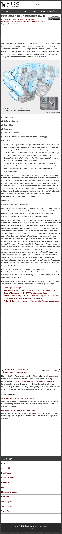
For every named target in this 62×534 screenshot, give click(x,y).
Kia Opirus (5, 482)
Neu (18, 11)
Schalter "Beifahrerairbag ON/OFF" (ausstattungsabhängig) (26, 293)
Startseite (8, 11)
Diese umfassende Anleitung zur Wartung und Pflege (34, 381)
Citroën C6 (5, 468)
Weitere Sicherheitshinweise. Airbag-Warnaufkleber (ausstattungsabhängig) (31, 301)
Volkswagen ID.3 (8, 502)
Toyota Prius (6, 511)
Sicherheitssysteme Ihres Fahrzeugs (26, 21)
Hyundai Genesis (7, 19)
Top (25, 11)
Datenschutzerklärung (49, 11)
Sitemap (33, 11)
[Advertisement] (31, 33)
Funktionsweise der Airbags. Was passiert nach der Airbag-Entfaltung (29, 290)
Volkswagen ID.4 (8, 506)
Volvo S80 (5, 497)
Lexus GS (5, 487)
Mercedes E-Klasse (9, 492)
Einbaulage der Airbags (12, 288)
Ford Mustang (6, 473)
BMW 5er (5, 463)
